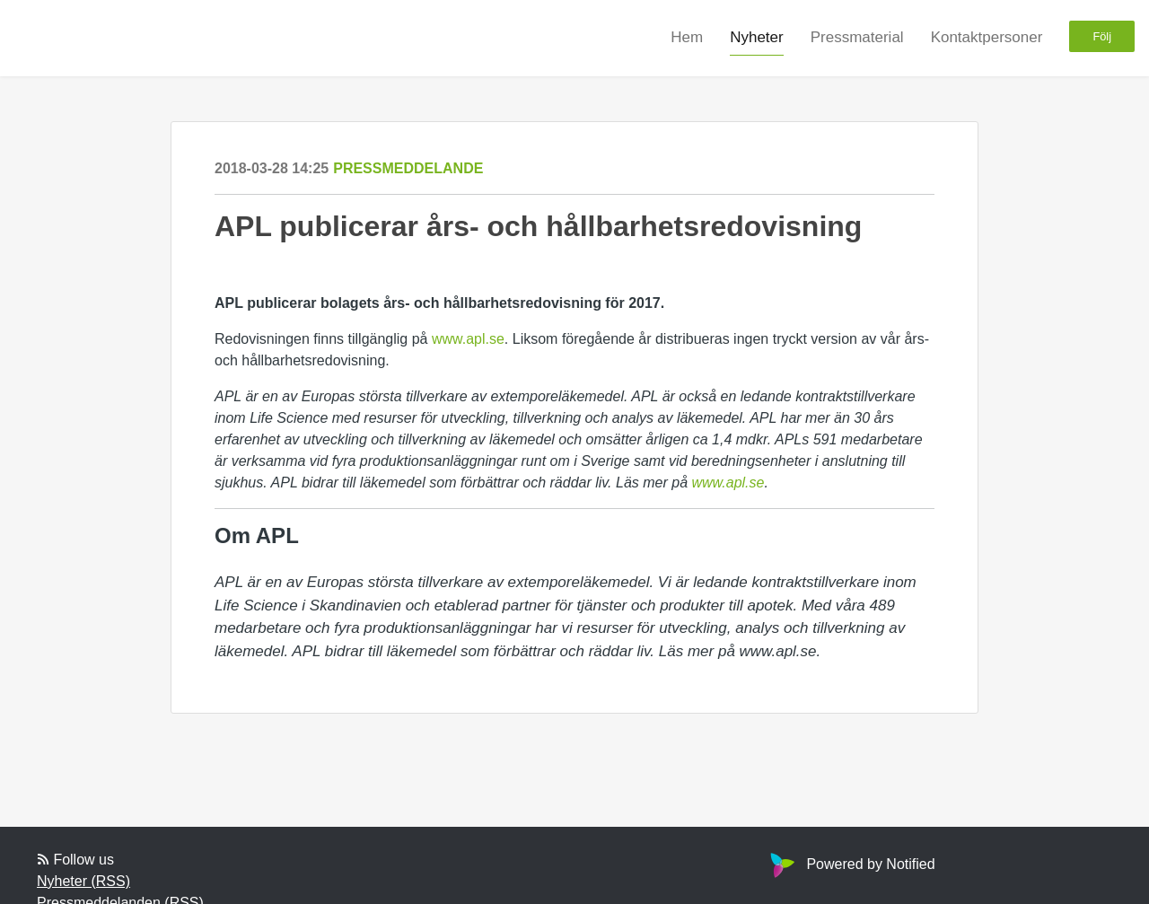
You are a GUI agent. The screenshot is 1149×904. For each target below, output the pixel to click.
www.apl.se (468, 339)
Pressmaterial (857, 37)
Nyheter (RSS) (83, 881)
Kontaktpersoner (987, 37)
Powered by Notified (850, 864)
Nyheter (757, 37)
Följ (1101, 36)
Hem (687, 37)
